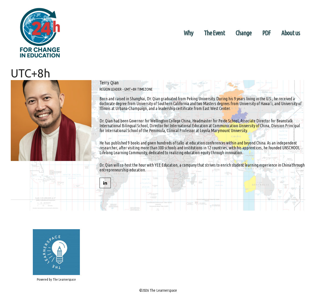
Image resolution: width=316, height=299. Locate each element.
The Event (214, 33)
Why (188, 33)
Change (243, 33)
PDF (266, 33)
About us (290, 33)
